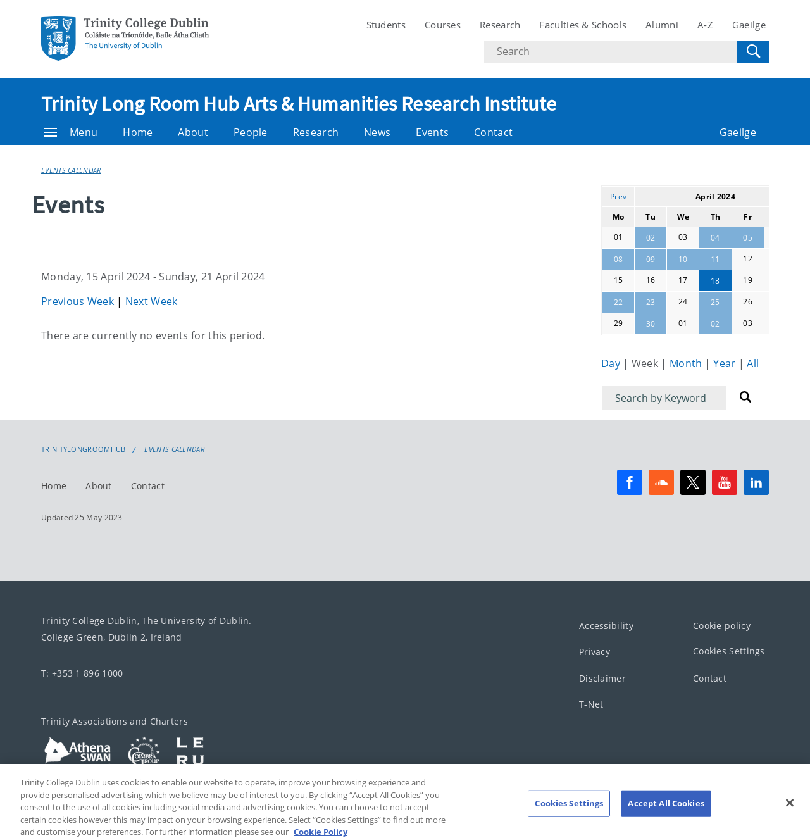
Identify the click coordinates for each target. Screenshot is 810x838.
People (251, 132)
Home (138, 132)
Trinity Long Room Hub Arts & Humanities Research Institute (298, 103)
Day (612, 363)
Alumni (661, 24)
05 (747, 237)
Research (500, 24)
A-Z (705, 24)
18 (715, 280)
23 (651, 302)
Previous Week (78, 301)
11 (715, 259)
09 (651, 259)
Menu (70, 132)
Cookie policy (722, 626)
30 (651, 323)
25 (715, 302)
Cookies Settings (729, 652)
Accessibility (606, 626)
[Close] (790, 813)
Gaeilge (749, 24)
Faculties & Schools (582, 24)
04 (715, 237)
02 (651, 237)
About (193, 132)
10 (683, 259)
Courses (443, 24)
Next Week (151, 301)
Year (725, 363)
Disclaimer (602, 678)
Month (687, 363)
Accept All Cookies (666, 812)
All (753, 363)
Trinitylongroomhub (83, 449)
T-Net (591, 705)
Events (432, 132)
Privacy (594, 652)
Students (386, 24)
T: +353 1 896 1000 (82, 673)
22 (618, 302)
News (377, 132)
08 (618, 259)
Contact (493, 132)
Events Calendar (71, 170)
